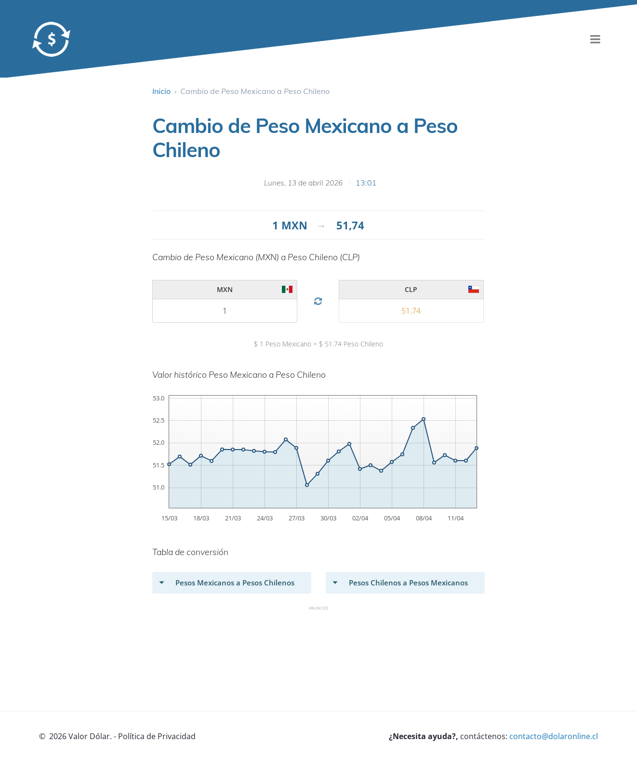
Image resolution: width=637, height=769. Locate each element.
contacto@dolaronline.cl (553, 736)
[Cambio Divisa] (317, 301)
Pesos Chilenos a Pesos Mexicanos (408, 582)
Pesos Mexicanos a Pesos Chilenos (234, 582)
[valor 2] (224, 311)
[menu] (595, 39)
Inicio (161, 91)
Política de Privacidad (157, 736)
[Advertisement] (327, 637)
